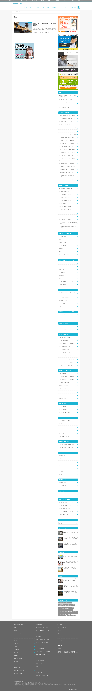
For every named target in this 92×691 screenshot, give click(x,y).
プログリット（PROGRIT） (64, 296)
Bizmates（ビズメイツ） (63, 242)
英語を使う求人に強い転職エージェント (67, 501)
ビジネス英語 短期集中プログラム (65, 200)
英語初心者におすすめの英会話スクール (67, 218)
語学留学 (16, 639)
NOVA (60, 278)
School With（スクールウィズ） (65, 328)
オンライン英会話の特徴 (63, 340)
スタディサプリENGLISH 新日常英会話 (66, 444)
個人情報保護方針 (61, 636)
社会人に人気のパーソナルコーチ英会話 (67, 376)
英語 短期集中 (64, 602)
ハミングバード (62, 314)
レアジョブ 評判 (74, 612)
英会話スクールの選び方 (63, 385)
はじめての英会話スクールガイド (42, 630)
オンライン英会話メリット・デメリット (67, 343)
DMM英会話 (61, 238)
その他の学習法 (73, 8)
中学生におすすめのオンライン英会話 (66, 169)
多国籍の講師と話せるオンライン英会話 (67, 143)
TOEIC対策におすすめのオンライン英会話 (67, 130)
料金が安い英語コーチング (64, 215)
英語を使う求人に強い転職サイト (65, 504)
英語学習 (60, 602)
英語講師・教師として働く (64, 514)
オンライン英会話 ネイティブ (63, 611)
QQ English (61, 248)
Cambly (60, 251)
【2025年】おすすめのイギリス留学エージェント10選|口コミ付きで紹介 (70, 585)
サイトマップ (60, 639)
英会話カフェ (61, 458)
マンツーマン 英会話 (70, 606)
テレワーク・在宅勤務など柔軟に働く (66, 511)
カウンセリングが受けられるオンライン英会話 (67, 159)
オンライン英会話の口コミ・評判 (65, 355)
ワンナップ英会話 (62, 284)
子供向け (73, 0)
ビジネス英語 (70, 602)
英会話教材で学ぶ (62, 455)
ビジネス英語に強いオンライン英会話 (66, 121)
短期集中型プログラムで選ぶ (64, 197)
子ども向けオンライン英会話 (64, 412)
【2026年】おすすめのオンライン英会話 (67, 115)
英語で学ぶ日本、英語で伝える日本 (66, 99)
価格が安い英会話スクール (64, 203)
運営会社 (59, 630)
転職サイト (38, 666)
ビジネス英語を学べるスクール (65, 194)
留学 (26, 0)
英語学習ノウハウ (80, 0)
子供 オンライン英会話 (62, 615)
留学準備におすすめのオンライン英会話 (67, 179)
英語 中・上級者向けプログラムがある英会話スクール (68, 222)
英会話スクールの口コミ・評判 (65, 391)
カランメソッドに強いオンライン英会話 (67, 136)
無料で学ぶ (61, 474)
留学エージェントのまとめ (64, 435)
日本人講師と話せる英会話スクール (66, 209)
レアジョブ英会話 (62, 235)
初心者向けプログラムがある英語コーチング (67, 212)
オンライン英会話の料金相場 (64, 346)
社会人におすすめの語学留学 (64, 420)
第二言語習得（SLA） (63, 485)
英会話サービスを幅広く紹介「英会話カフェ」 (66, 650)
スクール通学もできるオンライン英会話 (67, 152)
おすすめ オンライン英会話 (69, 608)
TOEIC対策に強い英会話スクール (65, 187)
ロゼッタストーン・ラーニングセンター (67, 281)
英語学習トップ (4, 0)
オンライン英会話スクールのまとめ (66, 361)
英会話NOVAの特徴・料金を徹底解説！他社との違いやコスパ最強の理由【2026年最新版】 (70, 555)
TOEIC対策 (42, 0)
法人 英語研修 (73, 615)
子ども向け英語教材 (63, 406)
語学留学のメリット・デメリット (65, 423)
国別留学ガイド (62, 432)
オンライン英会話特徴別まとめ (65, 352)
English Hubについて (62, 627)
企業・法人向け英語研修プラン (65, 493)
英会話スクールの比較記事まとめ (42, 654)
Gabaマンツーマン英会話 (64, 265)
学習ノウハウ (38, 8)
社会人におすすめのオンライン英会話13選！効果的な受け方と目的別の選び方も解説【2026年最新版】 (70, 531)
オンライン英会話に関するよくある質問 (67, 358)
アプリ (66, 8)
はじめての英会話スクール (64, 373)
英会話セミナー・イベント (19, 630)
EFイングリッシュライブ (64, 254)
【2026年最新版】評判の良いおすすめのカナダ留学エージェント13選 (70, 592)
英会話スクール (11, 0)
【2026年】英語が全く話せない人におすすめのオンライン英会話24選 (70, 537)
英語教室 (71, 609)
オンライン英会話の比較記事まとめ (43, 651)
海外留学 (70, 611)
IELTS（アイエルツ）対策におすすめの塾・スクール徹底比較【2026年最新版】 (70, 561)
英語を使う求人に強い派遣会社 (65, 508)
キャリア (88, 0)
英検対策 (65, 0)
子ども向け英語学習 (18, 658)
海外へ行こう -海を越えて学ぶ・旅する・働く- (67, 103)
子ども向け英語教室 (63, 409)
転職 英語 (68, 615)
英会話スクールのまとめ (63, 397)
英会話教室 (54, 8)
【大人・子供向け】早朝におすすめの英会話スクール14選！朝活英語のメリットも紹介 (70, 568)
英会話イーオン (62, 268)
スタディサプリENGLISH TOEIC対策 (66, 447)
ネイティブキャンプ (63, 245)
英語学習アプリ (34, 0)
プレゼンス (61, 306)
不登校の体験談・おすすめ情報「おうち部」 (66, 649)
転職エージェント (39, 663)
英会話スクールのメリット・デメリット (67, 379)
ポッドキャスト (62, 467)
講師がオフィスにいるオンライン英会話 (67, 155)
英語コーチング (75, 611)
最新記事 (25, 8)
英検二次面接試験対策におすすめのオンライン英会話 (67, 176)
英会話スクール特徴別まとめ (64, 388)
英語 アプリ (60, 612)
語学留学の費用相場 (63, 426)
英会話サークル (62, 461)
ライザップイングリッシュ (64, 303)
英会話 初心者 (67, 609)
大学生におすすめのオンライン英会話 (66, 172)
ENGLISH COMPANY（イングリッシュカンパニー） (68, 293)
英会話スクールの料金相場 (64, 382)
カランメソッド (61, 609)
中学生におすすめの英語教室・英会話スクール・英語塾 (67, 227)
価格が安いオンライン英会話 (64, 124)
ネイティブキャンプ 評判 (67, 612)
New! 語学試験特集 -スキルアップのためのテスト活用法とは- (67, 96)
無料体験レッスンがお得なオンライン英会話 (67, 127)
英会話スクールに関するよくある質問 (66, 394)
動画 (59, 464)
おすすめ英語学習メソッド (64, 482)
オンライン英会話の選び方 (64, 349)
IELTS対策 (57, 0)
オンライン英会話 (19, 0)
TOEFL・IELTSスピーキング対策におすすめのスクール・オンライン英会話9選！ (70, 579)
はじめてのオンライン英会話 (64, 337)
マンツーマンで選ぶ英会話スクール (66, 206)
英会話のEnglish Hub (74, 689)
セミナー (31, 8)
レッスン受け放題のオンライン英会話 (66, 146)
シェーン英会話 (62, 271)
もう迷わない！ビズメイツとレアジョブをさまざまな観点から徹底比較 (70, 544)
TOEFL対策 (49, 0)
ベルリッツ (61, 262)
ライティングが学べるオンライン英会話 (67, 149)
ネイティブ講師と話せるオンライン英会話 (67, 118)
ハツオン (60, 317)
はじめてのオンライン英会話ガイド (43, 627)
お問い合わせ (60, 633)
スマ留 (60, 325)
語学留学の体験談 (62, 429)
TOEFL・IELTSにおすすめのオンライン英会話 (68, 133)
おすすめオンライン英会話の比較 (65, 364)
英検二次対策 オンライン (71, 605)
